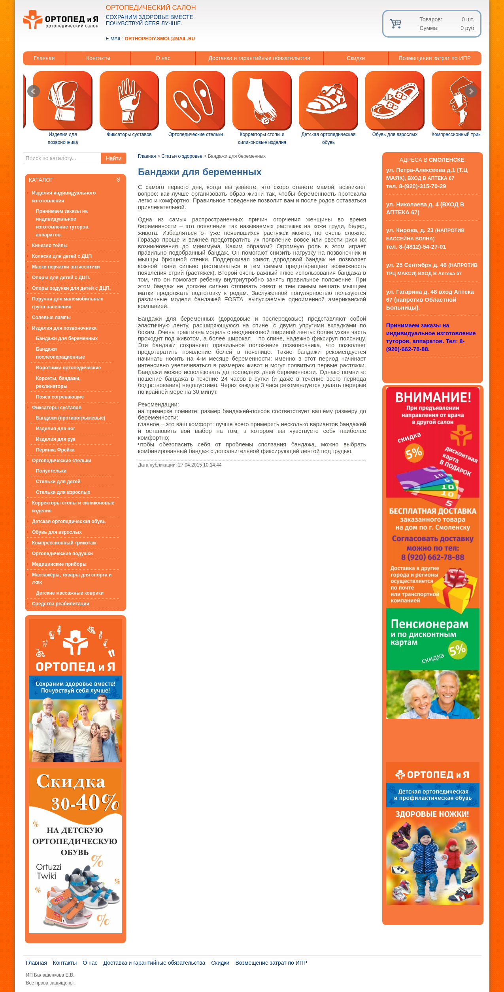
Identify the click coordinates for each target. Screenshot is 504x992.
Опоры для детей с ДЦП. (61, 277)
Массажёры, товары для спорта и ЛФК (72, 579)
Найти (114, 158)
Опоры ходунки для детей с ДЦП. (71, 288)
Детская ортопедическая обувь (69, 521)
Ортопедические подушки (62, 553)
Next (470, 91)
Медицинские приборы (59, 564)
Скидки (356, 58)
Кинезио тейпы (50, 245)
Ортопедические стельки (61, 460)
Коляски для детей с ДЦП (62, 256)
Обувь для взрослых (57, 532)
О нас (163, 58)
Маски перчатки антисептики (66, 267)
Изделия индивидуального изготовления (64, 197)
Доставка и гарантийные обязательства (259, 58)
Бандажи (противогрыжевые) (70, 418)
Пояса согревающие (60, 397)
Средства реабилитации (60, 604)
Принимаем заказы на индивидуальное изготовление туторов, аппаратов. (63, 223)
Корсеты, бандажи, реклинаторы (58, 382)
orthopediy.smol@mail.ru (160, 39)
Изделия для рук (56, 439)
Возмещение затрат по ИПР (435, 58)
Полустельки (51, 471)
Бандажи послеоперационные (60, 353)
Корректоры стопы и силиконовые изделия (73, 507)
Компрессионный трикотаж (64, 543)
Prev (33, 91)
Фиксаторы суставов (56, 407)
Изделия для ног (55, 428)
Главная (44, 58)
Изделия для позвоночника (64, 328)
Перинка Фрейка (55, 450)
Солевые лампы (51, 317)
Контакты (98, 58)
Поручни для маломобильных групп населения (67, 303)
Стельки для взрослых (63, 492)
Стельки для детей (58, 481)
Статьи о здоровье (181, 156)
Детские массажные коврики (70, 593)
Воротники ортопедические (68, 367)
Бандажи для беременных (67, 338)
